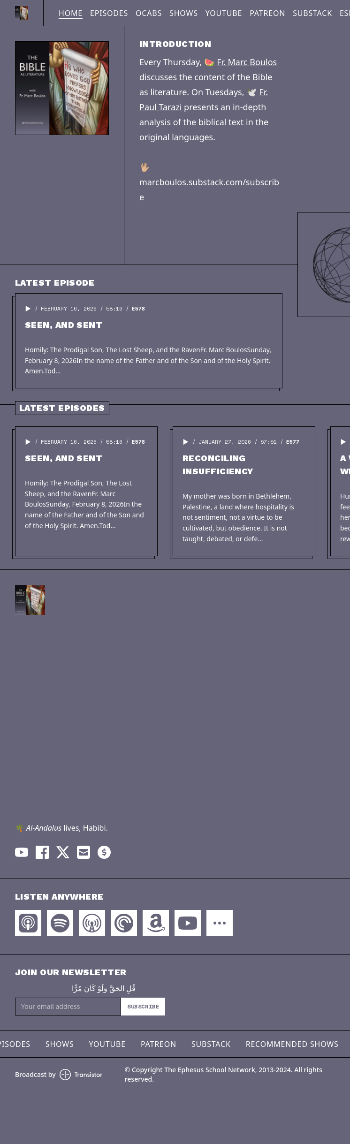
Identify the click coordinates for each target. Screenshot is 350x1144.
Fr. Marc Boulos (247, 62)
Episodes (109, 13)
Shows (183, 13)
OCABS (149, 13)
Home (71, 13)
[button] (28, 308)
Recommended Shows (292, 1044)
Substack (312, 13)
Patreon (267, 13)
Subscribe (143, 1006)
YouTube (223, 13)
